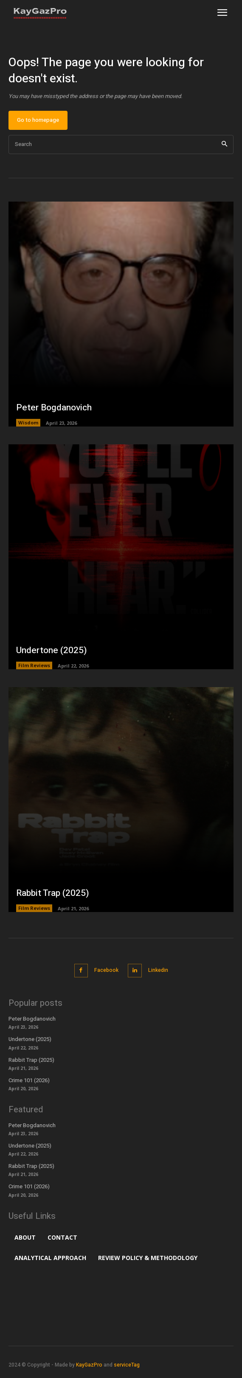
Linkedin (158, 970)
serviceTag (127, 1365)
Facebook (106, 970)
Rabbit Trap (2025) (52, 893)
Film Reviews (34, 665)
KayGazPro (89, 1365)
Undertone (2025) (51, 650)
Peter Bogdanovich (54, 407)
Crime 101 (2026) (29, 1080)
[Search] (224, 144)
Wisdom (28, 422)
